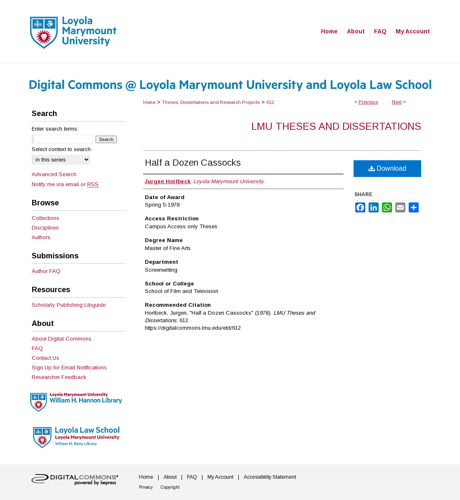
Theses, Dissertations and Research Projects (211, 102)
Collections (45, 218)
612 (270, 102)
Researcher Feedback (59, 377)
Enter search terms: (55, 129)
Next (397, 101)
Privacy (146, 487)
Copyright (170, 487)
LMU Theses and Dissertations (336, 126)
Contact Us (45, 358)
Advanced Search (54, 174)
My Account (220, 477)
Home (149, 102)
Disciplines (45, 228)
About (170, 477)
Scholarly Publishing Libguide (69, 305)
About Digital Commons (61, 339)
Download (388, 168)
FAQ (37, 348)
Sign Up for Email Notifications (69, 367)
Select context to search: (62, 149)
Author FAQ (46, 271)
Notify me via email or (65, 184)
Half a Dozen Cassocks (193, 162)
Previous (368, 101)
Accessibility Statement (270, 477)
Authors (41, 237)
